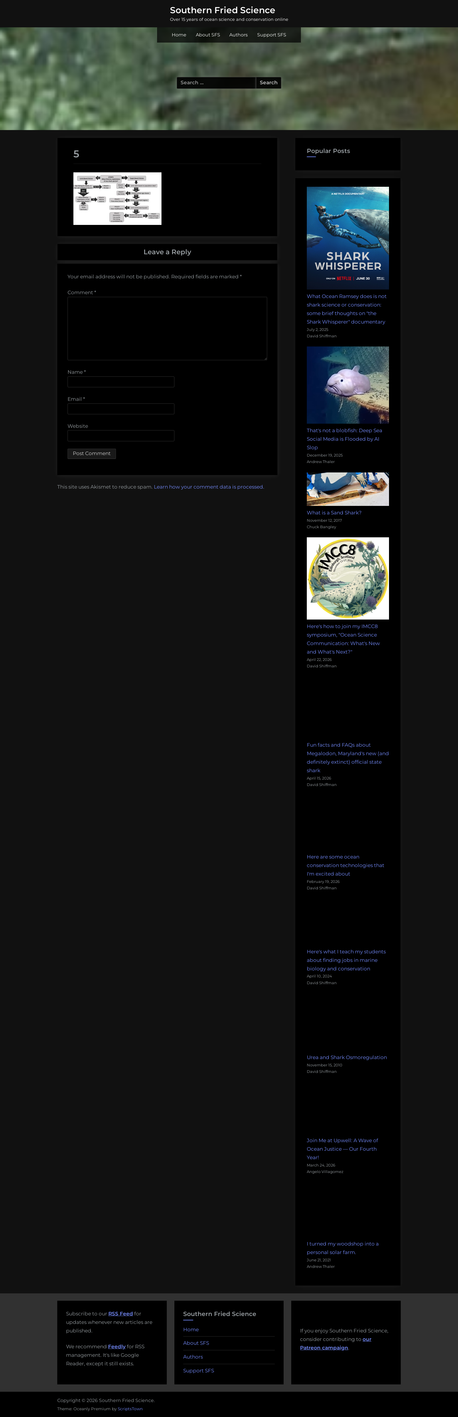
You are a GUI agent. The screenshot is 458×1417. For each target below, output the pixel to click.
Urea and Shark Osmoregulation (347, 1057)
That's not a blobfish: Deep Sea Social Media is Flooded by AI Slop (344, 439)
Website (78, 426)
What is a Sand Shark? (334, 513)
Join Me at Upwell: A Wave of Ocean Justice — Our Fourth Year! (342, 1148)
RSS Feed (120, 1314)
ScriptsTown (130, 1408)
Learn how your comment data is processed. (209, 487)
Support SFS (271, 35)
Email (76, 399)
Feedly (117, 1346)
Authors (238, 35)
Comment (82, 292)
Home (179, 35)
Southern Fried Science (222, 10)
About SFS (208, 35)
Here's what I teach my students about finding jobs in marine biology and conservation (346, 960)
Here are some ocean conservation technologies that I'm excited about (345, 865)
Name (77, 372)
